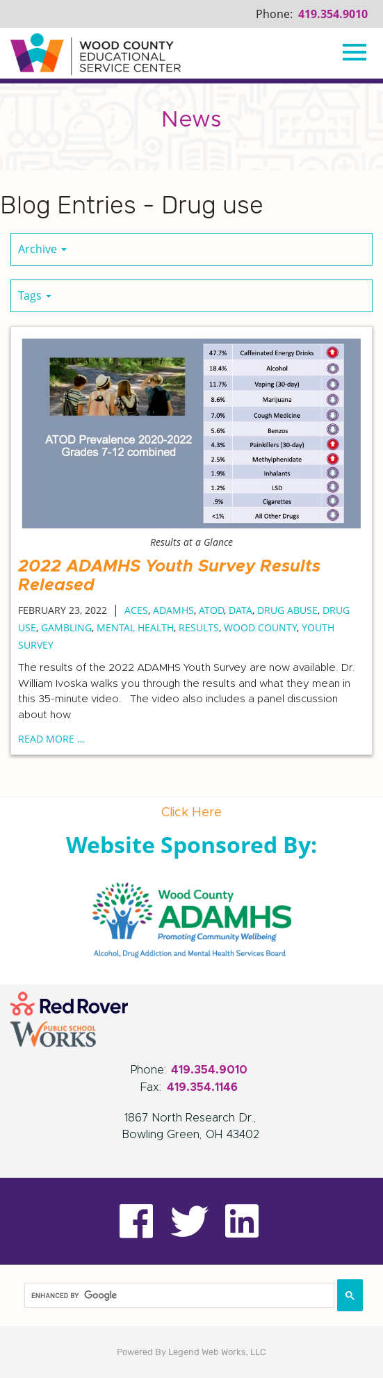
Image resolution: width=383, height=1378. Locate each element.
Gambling (66, 627)
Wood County (260, 627)
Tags (34, 295)
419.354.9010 (333, 14)
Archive (42, 249)
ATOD (211, 610)
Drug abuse (287, 610)
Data (240, 610)
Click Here (191, 812)
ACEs (136, 610)
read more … (51, 738)
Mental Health (135, 627)
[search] (179, 1295)
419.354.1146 (202, 1087)
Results (199, 627)
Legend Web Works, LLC (217, 1352)
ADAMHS (173, 610)
